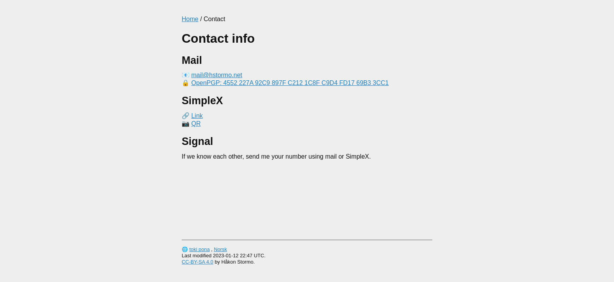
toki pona (200, 249)
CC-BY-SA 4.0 (197, 262)
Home (190, 19)
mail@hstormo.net (216, 75)
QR (195, 123)
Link (196, 115)
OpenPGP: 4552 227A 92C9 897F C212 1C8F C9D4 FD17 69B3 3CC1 (289, 83)
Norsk (220, 249)
